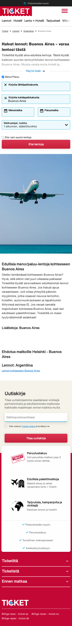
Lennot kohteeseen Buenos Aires (21, 370)
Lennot (6, 20)
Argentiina (28, 31)
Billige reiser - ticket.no (45, 614)
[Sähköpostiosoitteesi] (36, 417)
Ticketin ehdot (28, 426)
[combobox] (38, 88)
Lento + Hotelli (34, 20)
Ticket (5, 31)
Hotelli (17, 20)
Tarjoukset (53, 20)
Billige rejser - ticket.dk (15, 618)
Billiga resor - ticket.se (15, 614)
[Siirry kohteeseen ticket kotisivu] (16, 10)
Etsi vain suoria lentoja (16, 137)
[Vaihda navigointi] (65, 11)
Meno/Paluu (10, 77)
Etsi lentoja (36, 144)
